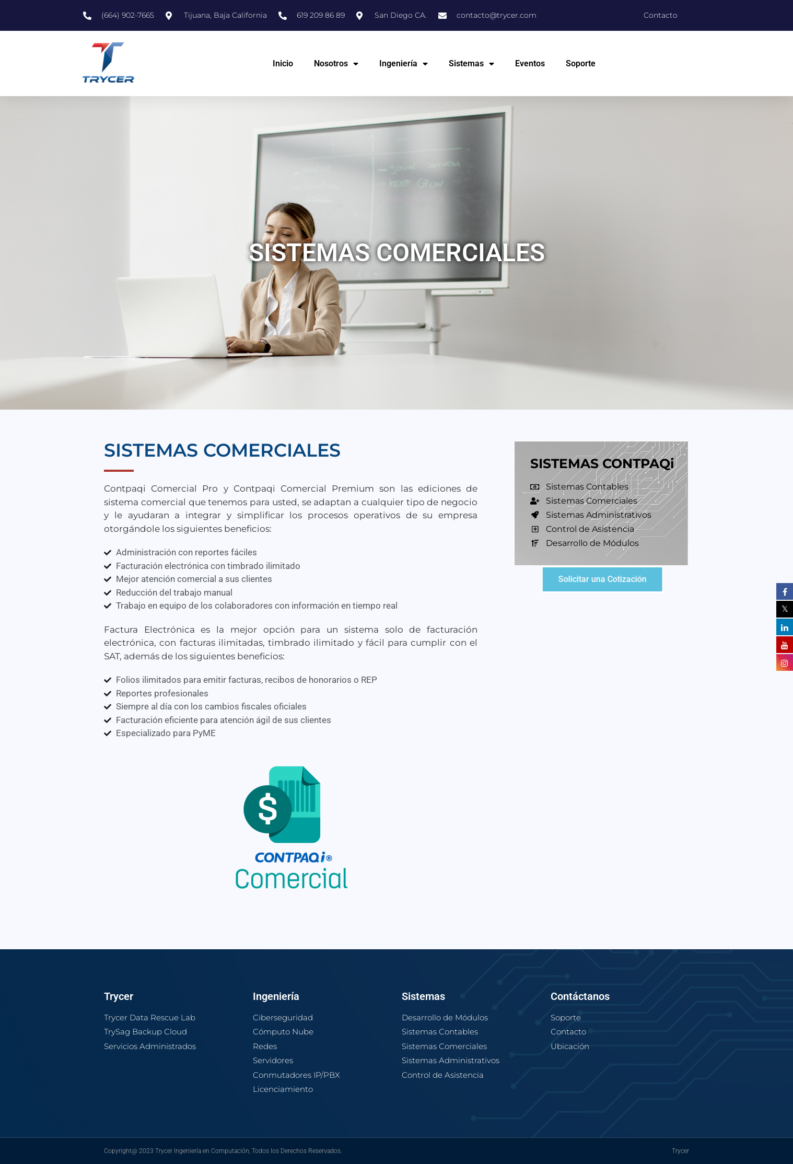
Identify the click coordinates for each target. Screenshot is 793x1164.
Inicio (283, 63)
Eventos (530, 63)
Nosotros (336, 63)
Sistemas (471, 63)
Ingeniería (403, 63)
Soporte (581, 63)
